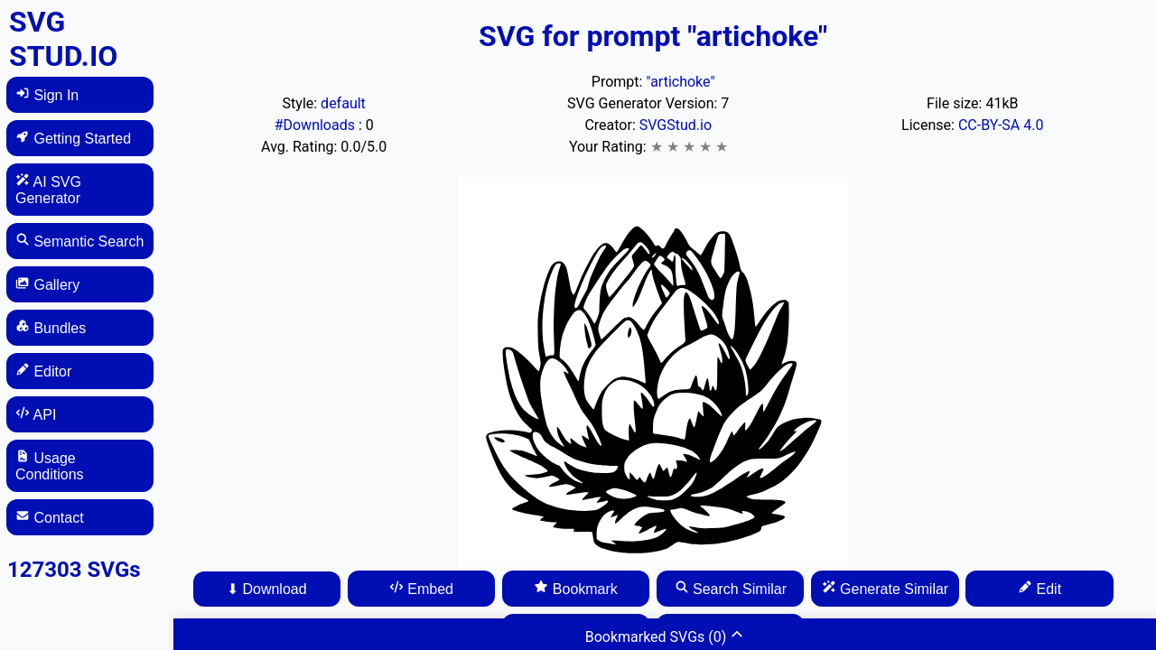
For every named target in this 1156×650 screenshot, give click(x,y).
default (343, 103)
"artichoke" (680, 81)
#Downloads (317, 125)
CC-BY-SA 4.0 (1001, 125)
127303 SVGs (74, 569)
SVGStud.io (675, 125)
